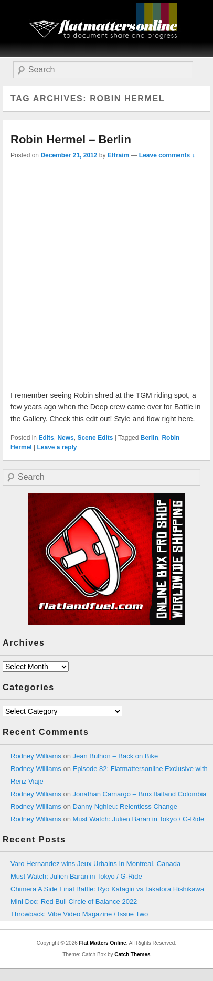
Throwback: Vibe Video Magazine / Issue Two (79, 914)
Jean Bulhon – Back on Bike (115, 756)
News (65, 437)
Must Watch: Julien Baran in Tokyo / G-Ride (139, 819)
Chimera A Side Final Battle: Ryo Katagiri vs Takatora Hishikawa (107, 889)
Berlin (149, 437)
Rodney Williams (35, 756)
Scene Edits (95, 437)
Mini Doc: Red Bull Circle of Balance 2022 (73, 901)
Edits (46, 437)
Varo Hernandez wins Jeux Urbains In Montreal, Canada (95, 864)
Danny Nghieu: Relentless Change (125, 806)
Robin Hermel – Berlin (70, 139)
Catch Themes (132, 954)
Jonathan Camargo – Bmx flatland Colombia (140, 794)
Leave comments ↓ (167, 155)
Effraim (118, 155)
